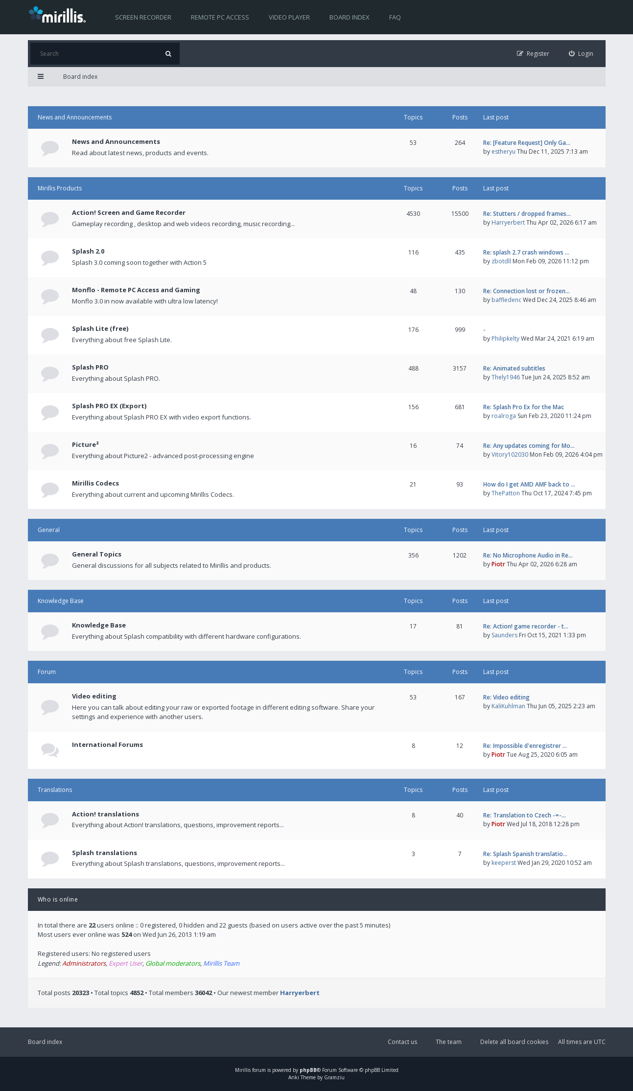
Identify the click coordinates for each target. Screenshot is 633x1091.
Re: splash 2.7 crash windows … (526, 252)
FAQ (395, 17)
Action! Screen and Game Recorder (129, 212)
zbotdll (501, 261)
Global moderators (172, 963)
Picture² (85, 444)
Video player (289, 17)
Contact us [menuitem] (402, 1042)
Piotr (498, 564)
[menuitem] (581, 54)
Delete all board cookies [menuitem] (514, 1042)
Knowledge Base (61, 601)
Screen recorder (143, 17)
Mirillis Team (221, 963)
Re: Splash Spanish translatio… (525, 854)
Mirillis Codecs (95, 483)
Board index (349, 17)
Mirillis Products (60, 188)
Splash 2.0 (88, 251)
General (49, 530)
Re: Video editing (506, 697)
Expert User (125, 963)
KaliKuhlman (508, 706)
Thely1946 (506, 377)
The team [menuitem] (449, 1042)
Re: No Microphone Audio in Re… (528, 555)
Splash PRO (90, 367)
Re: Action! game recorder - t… (525, 626)
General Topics (96, 554)
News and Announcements (75, 117)
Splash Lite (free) (100, 328)
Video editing (94, 696)
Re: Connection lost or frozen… (526, 291)
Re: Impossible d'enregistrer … (525, 746)
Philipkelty (505, 338)
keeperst (504, 863)
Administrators (84, 963)
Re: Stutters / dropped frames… (527, 213)
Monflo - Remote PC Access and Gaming (136, 289)
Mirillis (243, 1070)
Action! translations (105, 814)
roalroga (504, 416)
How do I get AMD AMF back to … (529, 484)
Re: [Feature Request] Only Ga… (526, 143)
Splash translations (104, 852)
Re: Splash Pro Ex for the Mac (523, 407)
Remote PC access (220, 17)
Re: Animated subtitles (514, 368)
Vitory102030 (510, 454)
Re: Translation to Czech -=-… (524, 815)
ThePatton (506, 493)
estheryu (504, 151)
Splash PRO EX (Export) (109, 405)
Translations (55, 790)
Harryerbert (508, 222)
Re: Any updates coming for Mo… (529, 445)
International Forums (107, 744)
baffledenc (506, 300)
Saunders (504, 635)
